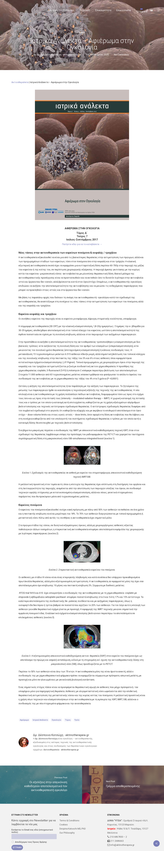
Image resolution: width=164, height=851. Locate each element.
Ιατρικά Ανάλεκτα (40, 720)
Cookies (63, 824)
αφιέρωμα (24, 720)
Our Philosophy (67, 832)
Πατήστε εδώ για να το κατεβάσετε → (82, 244)
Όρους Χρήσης (40, 842)
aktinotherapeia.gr (70, 749)
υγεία (76, 720)
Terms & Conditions (69, 820)
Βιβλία (82, 32)
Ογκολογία (56, 720)
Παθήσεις (68, 10)
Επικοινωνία (123, 10)
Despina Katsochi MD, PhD (72, 828)
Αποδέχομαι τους (29, 842)
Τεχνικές (85, 10)
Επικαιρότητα (103, 10)
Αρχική (54, 10)
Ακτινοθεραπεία (19, 82)
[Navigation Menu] (158, 10)
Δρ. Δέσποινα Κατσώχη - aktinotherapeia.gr (59, 54)
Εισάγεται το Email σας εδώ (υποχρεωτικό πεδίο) (32, 831)
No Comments (121, 54)
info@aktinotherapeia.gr (122, 845)
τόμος (68, 720)
